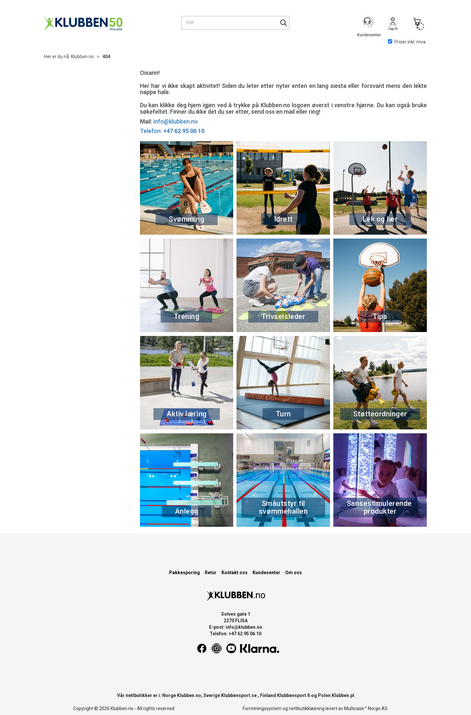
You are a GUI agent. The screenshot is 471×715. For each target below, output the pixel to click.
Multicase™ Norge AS (366, 708)
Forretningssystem (262, 708)
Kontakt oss (234, 572)
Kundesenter (266, 572)
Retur (211, 572)
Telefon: (172, 130)
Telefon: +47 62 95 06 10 (235, 633)
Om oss (293, 572)
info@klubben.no (175, 121)
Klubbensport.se (239, 695)
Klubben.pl (343, 695)
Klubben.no (82, 56)
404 (106, 56)
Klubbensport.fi (293, 695)
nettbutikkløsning (306, 708)
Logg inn (393, 23)
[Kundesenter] (368, 22)
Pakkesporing (184, 572)
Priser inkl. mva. (407, 41)
